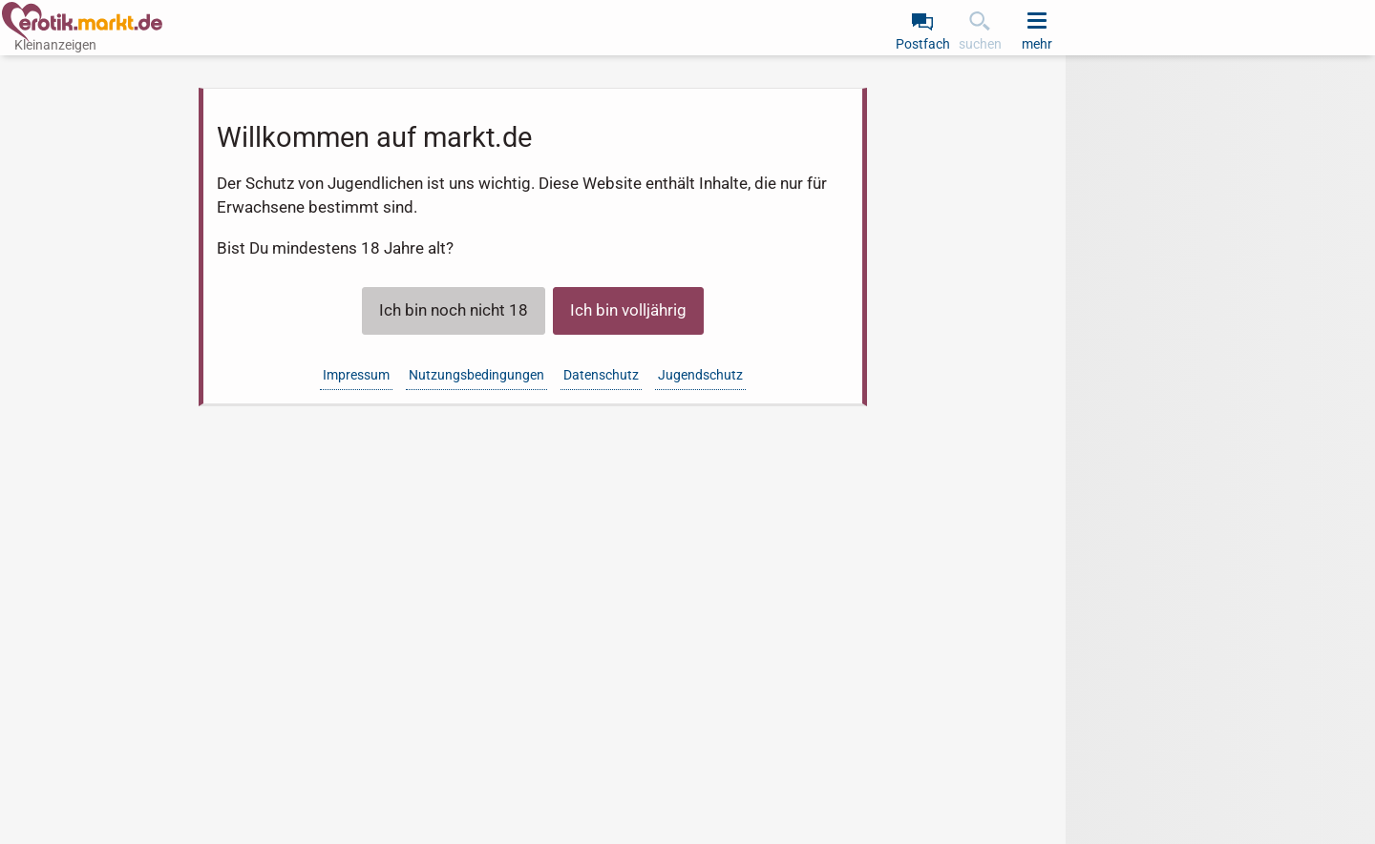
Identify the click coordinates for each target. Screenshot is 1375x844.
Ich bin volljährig (628, 309)
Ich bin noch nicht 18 (453, 309)
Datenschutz (601, 374)
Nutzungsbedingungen (476, 374)
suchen (980, 43)
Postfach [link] (923, 43)
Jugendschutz (700, 374)
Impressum (356, 374)
